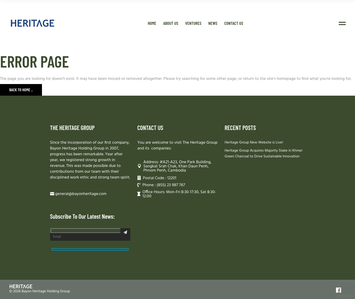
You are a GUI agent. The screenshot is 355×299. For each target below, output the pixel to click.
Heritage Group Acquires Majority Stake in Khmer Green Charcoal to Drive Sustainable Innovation (264, 153)
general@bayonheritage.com (81, 194)
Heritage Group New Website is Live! (254, 143)
